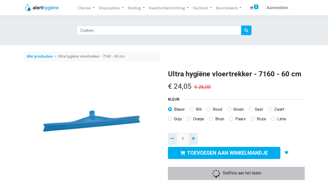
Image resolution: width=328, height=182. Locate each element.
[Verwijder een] (172, 139)
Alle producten (40, 56)
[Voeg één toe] (193, 139)
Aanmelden (277, 8)
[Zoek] (246, 30)
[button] (286, 152)
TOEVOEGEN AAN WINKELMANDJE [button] (224, 153)
